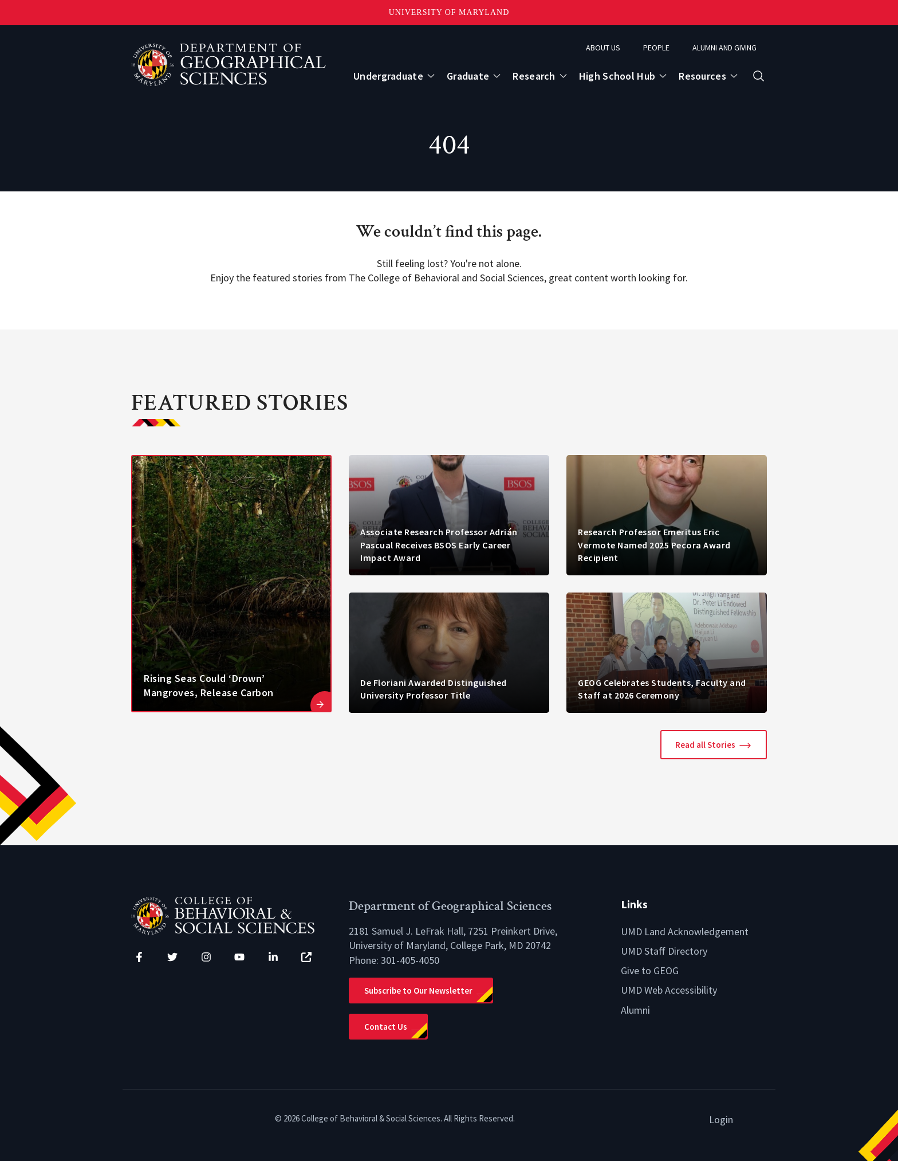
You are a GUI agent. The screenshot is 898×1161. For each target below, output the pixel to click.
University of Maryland (449, 12)
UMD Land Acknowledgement (685, 931)
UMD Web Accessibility (669, 990)
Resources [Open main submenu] (702, 76)
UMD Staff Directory (664, 951)
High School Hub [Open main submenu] (617, 76)
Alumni (635, 1010)
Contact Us (385, 1026)
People (656, 47)
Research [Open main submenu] (534, 76)
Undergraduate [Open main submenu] (388, 76)
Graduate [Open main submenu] (468, 76)
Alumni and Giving (724, 47)
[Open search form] (758, 75)
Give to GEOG (650, 970)
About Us (603, 47)
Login (721, 1119)
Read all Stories (705, 744)
